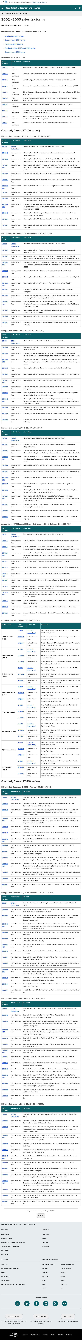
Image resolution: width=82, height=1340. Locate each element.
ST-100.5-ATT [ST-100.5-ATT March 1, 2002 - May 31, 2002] (5, 479)
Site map (45, 1234)
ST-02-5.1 (5, 98)
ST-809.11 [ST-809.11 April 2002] (21, 755)
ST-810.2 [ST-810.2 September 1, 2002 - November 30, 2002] (5, 909)
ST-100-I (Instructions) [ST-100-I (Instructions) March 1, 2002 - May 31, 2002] (15, 439)
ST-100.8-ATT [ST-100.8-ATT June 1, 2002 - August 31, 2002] (5, 400)
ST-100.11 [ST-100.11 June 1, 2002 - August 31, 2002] (5, 420)
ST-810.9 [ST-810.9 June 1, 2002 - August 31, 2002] (5, 1083)
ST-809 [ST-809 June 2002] (20, 724)
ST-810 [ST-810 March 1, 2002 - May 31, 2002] (4, 1114)
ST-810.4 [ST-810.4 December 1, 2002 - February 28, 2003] (5, 827)
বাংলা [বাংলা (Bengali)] (44, 1284)
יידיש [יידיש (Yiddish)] (43, 1280)
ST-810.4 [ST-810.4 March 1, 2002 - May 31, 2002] (5, 1144)
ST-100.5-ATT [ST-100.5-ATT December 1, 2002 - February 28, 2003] (5, 187)
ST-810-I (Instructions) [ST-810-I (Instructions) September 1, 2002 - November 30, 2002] (15, 904)
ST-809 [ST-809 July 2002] (20, 705)
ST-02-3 (4, 110)
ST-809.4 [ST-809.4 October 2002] (21, 674)
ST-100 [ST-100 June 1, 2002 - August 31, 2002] (4, 341)
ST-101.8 (4, 586)
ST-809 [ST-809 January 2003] (20, 630)
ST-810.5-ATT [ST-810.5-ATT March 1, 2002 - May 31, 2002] (5, 1157)
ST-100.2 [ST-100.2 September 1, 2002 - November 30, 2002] (5, 250)
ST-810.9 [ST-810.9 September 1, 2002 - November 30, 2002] (5, 978)
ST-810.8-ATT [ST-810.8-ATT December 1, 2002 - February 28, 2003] (5, 865)
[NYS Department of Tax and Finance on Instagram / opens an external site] (45, 1303)
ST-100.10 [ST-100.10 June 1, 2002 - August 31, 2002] (5, 413)
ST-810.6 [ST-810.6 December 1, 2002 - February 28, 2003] (5, 845)
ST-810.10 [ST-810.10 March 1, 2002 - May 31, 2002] (5, 1195)
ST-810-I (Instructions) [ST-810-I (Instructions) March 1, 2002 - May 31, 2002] (15, 1116)
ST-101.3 (4, 547)
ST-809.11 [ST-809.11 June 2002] (21, 736)
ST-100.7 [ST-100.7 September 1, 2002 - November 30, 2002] (5, 289)
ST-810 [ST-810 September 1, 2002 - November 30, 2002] (4, 903)
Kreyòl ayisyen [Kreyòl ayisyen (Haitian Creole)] (66, 1268)
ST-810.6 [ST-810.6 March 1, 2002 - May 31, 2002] (5, 1162)
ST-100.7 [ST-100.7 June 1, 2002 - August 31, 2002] (5, 387)
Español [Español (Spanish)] (45, 1268)
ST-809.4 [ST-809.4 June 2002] (21, 730)
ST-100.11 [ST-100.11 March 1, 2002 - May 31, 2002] (5, 517)
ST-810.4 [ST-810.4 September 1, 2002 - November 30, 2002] (5, 932)
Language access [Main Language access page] (48, 1264)
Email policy (5, 1276)
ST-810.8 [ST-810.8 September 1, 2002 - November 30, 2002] (5, 963)
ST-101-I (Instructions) (15, 536)
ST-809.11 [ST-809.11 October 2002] (21, 680)
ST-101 (4, 534)
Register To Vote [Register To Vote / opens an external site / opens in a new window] (14, 1316)
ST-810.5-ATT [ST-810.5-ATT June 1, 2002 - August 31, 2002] (5, 1052)
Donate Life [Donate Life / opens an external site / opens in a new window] (68, 1316)
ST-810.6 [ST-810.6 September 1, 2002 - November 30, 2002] (5, 951)
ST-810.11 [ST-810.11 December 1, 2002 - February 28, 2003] (5, 884)
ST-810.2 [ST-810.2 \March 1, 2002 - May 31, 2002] (5, 1121)
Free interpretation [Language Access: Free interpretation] (67, 1264)
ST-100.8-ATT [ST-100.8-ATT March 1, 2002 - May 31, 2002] (5, 497)
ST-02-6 (5, 92)
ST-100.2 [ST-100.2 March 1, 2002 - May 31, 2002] (5, 444)
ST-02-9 (5, 74)
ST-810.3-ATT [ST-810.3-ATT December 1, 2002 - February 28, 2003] (5, 820)
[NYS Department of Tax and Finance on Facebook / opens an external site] (36, 1303)
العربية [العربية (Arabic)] (63, 1276)
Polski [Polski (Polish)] (63, 1280)
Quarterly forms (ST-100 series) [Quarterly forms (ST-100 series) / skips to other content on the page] (15, 40)
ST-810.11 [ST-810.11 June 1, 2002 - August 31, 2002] (5, 1096)
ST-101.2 (5, 541)
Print (41, 1215)
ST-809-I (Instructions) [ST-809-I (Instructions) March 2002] (31, 762)
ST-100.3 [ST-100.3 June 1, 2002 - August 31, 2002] (5, 353)
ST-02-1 (4, 123)
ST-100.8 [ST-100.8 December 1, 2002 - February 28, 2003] (5, 198)
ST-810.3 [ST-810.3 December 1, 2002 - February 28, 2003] (5, 810)
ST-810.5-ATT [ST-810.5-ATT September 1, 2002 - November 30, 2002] (5, 946)
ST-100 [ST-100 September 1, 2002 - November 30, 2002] (4, 244)
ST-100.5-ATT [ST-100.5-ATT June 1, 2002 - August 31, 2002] (5, 381)
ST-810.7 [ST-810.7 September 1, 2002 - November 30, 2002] (5, 957)
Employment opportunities (10, 1268)
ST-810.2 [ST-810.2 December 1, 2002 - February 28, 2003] (5, 804)
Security (45, 1242)
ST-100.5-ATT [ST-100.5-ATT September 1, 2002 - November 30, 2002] (5, 284)
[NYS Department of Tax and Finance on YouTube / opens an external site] (64, 1303)
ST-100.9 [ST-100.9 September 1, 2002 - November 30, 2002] (5, 310)
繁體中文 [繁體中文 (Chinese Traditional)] (45, 1272)
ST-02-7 (4, 86)
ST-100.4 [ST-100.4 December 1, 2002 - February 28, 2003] (5, 174)
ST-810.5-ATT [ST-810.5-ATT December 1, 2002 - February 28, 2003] (5, 840)
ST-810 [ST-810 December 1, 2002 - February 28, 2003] (4, 797)
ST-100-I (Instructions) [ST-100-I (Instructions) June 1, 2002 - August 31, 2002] (15, 342)
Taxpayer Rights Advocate (10, 1246)
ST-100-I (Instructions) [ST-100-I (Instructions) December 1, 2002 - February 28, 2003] (15, 148)
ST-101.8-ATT (5, 594)
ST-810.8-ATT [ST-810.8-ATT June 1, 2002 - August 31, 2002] (5, 1076)
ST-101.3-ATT (5, 554)
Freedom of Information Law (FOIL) (13, 1242)
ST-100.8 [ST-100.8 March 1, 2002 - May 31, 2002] (5, 490)
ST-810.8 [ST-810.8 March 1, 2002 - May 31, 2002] (5, 1175)
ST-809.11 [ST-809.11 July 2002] (21, 718)
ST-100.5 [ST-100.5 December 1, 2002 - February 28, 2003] (5, 180)
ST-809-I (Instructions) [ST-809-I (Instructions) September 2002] (31, 688)
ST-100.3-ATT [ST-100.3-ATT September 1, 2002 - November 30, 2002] (5, 264)
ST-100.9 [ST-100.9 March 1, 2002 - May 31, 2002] (5, 505)
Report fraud (5, 1250)
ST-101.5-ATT (5, 575)
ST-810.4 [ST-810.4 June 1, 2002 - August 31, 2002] (5, 1038)
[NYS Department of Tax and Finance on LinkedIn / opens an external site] (27, 1303)
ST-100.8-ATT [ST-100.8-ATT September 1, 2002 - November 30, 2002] (5, 303)
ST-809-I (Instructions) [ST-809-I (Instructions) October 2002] (31, 669)
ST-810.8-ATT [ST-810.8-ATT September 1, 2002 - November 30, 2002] (5, 971)
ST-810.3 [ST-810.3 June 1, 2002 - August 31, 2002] (5, 1021)
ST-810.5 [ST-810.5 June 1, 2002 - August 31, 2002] (5, 1044)
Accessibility (5, 1280)
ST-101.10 (5, 607)
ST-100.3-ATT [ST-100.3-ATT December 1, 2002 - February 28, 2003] (5, 166)
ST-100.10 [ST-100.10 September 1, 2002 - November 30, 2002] (5, 316)
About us (4, 1264)
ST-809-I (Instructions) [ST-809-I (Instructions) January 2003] (31, 632)
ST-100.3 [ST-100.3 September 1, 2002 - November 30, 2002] (5, 256)
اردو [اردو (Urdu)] (62, 1288)
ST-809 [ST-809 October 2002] (20, 668)
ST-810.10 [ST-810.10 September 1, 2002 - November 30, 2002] (5, 984)
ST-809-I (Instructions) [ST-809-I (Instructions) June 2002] (31, 725)
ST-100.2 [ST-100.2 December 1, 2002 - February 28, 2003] (5, 153)
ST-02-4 (4, 104)
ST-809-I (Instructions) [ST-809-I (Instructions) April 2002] (31, 744)
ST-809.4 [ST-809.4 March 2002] (21, 767)
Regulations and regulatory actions (13, 1284)
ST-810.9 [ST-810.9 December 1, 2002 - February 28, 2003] (5, 872)
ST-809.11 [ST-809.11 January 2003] (21, 643)
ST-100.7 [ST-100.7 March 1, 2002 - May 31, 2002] (5, 484)
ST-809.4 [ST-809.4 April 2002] (21, 749)
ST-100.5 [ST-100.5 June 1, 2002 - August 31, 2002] (5, 374)
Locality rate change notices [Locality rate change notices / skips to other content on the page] (14, 36)
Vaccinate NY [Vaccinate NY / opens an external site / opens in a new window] (41, 1316)
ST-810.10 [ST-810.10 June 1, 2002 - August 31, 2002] (5, 1090)
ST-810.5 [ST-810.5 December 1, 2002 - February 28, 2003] (5, 833)
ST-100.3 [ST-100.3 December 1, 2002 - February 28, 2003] (5, 159)
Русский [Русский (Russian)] (45, 1276)
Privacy (44, 1238)
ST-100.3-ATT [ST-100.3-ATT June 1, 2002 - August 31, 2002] (5, 361)
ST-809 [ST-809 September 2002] (20, 686)
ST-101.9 (5, 601)
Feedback (4, 1254)
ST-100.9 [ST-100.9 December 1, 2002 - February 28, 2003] (5, 213)
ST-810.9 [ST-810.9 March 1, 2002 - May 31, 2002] (5, 1189)
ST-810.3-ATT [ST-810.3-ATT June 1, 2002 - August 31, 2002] (5, 1031)
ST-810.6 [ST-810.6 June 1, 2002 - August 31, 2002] (5, 1057)
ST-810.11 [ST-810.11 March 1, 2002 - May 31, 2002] (5, 1201)
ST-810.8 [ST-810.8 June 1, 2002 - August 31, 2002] (5, 1069)
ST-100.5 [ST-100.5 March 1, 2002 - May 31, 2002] (5, 471)
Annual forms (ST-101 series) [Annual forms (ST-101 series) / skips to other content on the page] (14, 44)
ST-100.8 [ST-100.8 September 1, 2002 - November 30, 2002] (5, 295)
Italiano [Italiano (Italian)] (63, 1272)
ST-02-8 (4, 80)
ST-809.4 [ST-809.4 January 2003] (21, 637)
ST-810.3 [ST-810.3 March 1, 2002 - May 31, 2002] (5, 1127)
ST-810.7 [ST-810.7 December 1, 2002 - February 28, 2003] (5, 851)
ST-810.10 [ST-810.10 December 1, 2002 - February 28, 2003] (5, 878)
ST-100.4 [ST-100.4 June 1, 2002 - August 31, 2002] (5, 368)
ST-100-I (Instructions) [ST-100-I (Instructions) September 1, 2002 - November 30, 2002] (15, 245)
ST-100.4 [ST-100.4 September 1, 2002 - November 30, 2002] (5, 271)
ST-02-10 (5, 68)
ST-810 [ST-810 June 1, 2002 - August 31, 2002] (4, 1009)
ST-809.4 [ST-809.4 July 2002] (21, 711)
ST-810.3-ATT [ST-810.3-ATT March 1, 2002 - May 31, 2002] (5, 1136)
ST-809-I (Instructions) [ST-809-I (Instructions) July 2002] (31, 706)
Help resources (6, 1238)
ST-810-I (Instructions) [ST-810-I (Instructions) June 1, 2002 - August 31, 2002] (15, 1010)
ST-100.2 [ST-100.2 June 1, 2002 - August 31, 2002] (5, 347)
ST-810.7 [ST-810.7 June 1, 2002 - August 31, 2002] (5, 1063)
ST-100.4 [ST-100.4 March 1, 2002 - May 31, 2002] (5, 465)
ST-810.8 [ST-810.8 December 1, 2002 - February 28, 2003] (5, 858)
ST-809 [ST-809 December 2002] (20, 649)
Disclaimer (46, 1246)
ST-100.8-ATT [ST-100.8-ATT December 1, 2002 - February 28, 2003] (5, 206)
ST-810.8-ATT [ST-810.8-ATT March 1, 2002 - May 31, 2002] (5, 1182)
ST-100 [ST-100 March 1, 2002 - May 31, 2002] (4, 438)
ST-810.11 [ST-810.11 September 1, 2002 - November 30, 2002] (5, 990)
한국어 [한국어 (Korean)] (44, 1288)
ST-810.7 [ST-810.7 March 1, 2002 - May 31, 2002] (5, 1168)
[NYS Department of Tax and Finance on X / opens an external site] (55, 1303)
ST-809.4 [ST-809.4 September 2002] (21, 693)
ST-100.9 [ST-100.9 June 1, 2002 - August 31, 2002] (5, 407)
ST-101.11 (5, 613)
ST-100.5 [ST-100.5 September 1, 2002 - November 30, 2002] (5, 277)
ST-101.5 (5, 567)
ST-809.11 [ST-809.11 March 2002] (21, 773)
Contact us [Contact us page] (5, 1234)
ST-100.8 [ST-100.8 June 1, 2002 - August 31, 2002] (5, 393)
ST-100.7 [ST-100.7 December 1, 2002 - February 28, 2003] (5, 192)
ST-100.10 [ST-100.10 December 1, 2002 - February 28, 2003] (5, 219)
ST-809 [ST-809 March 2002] (20, 761)
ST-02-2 (5, 117)
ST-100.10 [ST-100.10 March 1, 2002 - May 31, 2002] (5, 511)
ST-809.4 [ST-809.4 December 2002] (21, 656)
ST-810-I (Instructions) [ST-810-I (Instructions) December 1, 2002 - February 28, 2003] (15, 799)
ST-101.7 (4, 580)
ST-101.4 (4, 561)
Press (3, 1272)
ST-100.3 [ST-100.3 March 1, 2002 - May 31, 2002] (5, 451)
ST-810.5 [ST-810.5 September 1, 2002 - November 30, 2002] (5, 938)
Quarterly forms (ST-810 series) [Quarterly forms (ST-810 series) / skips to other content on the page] (15, 52)
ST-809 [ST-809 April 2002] (20, 742)
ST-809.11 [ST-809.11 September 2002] (21, 699)
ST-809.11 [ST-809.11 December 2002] (21, 662)
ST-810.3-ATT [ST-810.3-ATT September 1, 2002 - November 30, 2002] (5, 925)
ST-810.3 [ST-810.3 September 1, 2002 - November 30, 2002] (5, 915)
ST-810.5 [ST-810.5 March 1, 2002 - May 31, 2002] (5, 1150)
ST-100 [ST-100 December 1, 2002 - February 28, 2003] (4, 146)
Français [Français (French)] (64, 1284)
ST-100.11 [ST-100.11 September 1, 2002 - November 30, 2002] (5, 322)
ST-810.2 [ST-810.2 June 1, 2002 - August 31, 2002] (5, 1015)
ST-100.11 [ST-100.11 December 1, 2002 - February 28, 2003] (5, 225)
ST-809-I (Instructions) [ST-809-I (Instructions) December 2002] (31, 650)
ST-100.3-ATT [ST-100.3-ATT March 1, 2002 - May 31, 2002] (5, 458)
